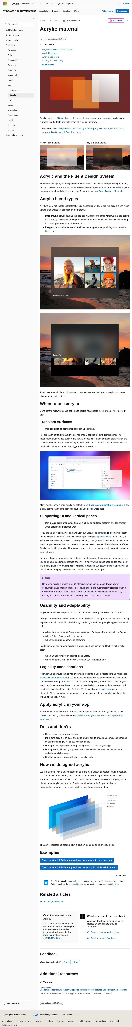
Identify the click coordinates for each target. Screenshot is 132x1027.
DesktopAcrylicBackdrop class (66, 132)
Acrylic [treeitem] (13, 95)
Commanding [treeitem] (13, 60)
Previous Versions (24, 1021)
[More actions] (127, 20)
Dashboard (122, 11)
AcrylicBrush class (68, 128)
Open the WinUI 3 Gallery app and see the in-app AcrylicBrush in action (79, 867)
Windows (54, 20)
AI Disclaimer (7, 1021)
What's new (107, 11)
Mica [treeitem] (12, 100)
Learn (42, 20)
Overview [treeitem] (12, 50)
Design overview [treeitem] (12, 35)
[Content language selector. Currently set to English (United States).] (15, 1015)
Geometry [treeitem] (12, 70)
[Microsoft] (5, 3)
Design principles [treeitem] (12, 40)
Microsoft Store (75, 884)
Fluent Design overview (51, 901)
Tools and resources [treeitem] (14, 135)
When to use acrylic (50, 57)
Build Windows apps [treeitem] (14, 30)
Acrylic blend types (50, 53)
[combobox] (18, 24)
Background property (88, 128)
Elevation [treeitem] (12, 65)
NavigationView (100, 537)
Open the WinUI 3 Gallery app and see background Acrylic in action (77, 860)
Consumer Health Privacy (79, 1021)
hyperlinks (106, 689)
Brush (61, 118)
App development (69, 20)
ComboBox (119, 505)
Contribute (49, 1021)
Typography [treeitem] (13, 115)
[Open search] (119, 3)
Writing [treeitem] (11, 130)
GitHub (113, 884)
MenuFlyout (89, 505)
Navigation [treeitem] (12, 110)
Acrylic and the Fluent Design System (58, 50)
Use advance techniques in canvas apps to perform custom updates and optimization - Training (83, 990)
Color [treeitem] (10, 55)
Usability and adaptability (52, 60)
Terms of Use (101, 1021)
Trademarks (115, 1021)
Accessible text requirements (54, 678)
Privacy (60, 1021)
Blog (37, 1021)
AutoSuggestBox (104, 505)
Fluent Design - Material (110, 191)
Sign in (126, 3)
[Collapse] (33, 18)
